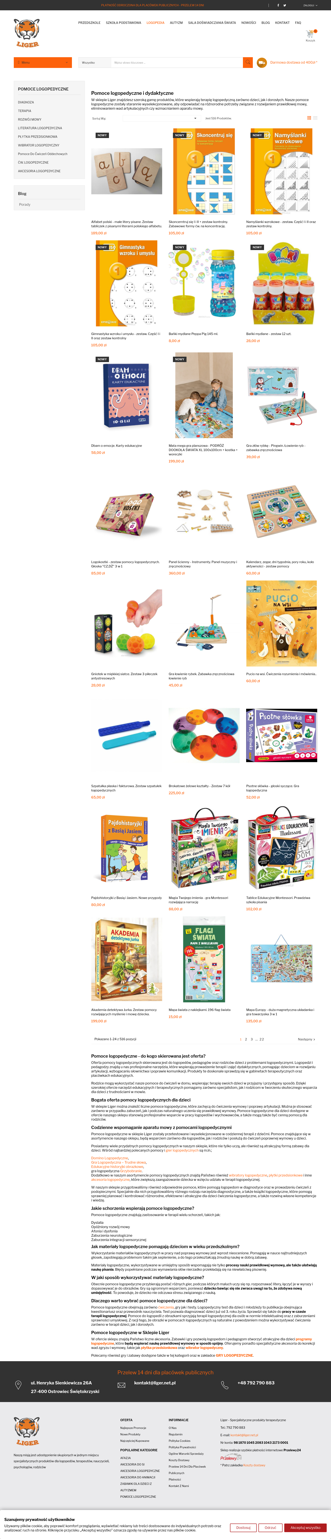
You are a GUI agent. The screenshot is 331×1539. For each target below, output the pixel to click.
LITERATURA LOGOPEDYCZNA (40, 128)
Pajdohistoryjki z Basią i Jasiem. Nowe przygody (126, 898)
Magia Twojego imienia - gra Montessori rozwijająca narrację (198, 900)
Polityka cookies (179, 1440)
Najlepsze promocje (133, 1428)
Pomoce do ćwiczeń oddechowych (43, 154)
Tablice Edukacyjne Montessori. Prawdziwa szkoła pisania (278, 900)
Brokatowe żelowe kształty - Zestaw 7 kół (199, 786)
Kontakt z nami (179, 1486)
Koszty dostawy (179, 1460)
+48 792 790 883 (256, 1382)
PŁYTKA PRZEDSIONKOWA (37, 136)
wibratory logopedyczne (248, 1175)
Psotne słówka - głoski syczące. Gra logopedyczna (272, 788)
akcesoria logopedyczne (110, 1180)
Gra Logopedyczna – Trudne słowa (118, 1162)
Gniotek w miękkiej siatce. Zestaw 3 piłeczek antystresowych (124, 676)
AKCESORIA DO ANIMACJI (137, 1477)
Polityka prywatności (182, 1447)
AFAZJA (125, 1458)
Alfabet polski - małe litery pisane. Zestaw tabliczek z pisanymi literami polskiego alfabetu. (126, 224)
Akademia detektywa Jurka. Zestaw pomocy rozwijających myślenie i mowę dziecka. (124, 1012)
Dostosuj (242, 1528)
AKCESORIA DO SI (132, 1464)
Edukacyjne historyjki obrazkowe (117, 1167)
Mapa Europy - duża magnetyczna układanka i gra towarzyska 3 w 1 (280, 1012)
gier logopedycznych (182, 1150)
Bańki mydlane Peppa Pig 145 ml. (193, 334)
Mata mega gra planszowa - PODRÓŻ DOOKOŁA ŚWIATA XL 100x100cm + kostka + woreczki (203, 450)
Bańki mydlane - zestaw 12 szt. (268, 334)
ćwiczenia (166, 1307)
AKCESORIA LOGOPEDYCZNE (39, 171)
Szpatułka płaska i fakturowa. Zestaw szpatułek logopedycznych (126, 788)
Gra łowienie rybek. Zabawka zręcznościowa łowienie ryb (201, 676)
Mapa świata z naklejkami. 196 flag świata (199, 1010)
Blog (22, 193)
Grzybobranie (131, 1171)
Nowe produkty (130, 1434)
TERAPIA (24, 111)
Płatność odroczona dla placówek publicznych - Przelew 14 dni (152, 5)
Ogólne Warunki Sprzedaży (186, 1453)
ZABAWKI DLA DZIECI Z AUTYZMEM (136, 1487)
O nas (172, 1428)
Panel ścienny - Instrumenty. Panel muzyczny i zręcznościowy (203, 564)
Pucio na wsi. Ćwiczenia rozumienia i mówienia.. (281, 674)
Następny (307, 1039)
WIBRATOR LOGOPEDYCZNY (39, 145)
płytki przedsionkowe (286, 1175)
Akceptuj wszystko (305, 1528)
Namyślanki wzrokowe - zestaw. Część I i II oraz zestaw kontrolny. (281, 224)
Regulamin (175, 1434)
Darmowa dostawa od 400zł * (293, 62)
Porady (25, 205)
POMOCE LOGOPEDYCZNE (43, 89)
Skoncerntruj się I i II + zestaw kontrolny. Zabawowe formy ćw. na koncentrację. (198, 224)
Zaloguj (308, 5)
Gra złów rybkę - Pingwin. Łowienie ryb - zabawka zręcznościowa (275, 448)
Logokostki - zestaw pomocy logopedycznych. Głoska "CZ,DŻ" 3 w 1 (125, 564)
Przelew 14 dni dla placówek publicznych (165, 1372)
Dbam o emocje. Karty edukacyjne (116, 446)
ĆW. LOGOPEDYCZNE (33, 162)
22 (262, 1039)
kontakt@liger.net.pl (155, 1382)
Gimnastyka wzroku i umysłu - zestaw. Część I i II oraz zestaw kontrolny (125, 336)
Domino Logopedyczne (109, 1158)
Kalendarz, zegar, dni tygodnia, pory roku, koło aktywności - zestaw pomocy (280, 564)
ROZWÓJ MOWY (30, 119)
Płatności (175, 1479)
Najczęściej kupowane (134, 1440)
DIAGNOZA (26, 102)
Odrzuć (270, 1528)
